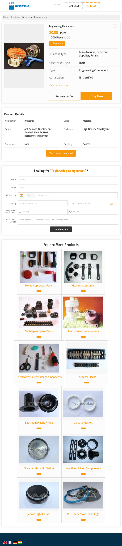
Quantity (12, 203)
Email (13, 187)
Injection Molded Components (83, 468)
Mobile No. (11, 195)
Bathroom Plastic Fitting (39, 422)
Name (13, 179)
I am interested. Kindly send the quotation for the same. (68, 221)
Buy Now (58, 43)
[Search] (57, 5)
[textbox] (88, 203)
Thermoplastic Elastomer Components (39, 377)
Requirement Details (10, 220)
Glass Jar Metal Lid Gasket (39, 468)
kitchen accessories (83, 285)
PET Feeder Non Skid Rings (83, 514)
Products (15, 17)
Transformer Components (83, 331)
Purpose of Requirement (10, 211)
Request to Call (64, 96)
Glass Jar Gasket (83, 422)
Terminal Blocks (86, 377)
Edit (111, 204)
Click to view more (58, 85)
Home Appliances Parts (39, 285)
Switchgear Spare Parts (39, 331)
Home (6, 17)
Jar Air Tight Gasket (39, 514)
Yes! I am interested (61, 153)
